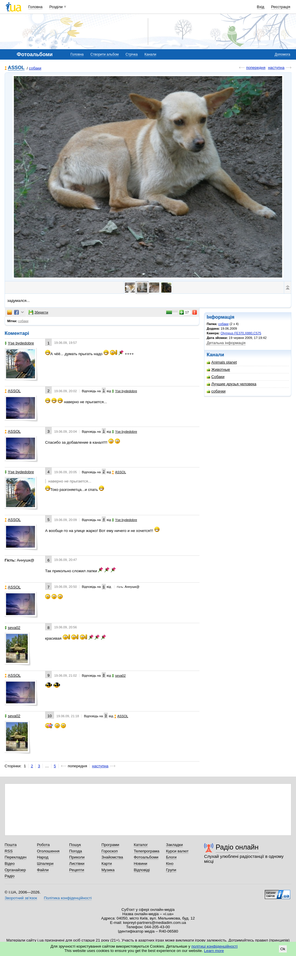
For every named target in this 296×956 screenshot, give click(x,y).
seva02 (12, 627)
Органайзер (15, 870)
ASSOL (16, 67)
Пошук (75, 845)
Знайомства (112, 857)
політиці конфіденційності (214, 946)
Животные (218, 369)
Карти (106, 863)
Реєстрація (280, 7)
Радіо (9, 876)
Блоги (171, 857)
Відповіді (142, 870)
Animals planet (222, 362)
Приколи (76, 857)
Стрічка (131, 54)
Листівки (76, 863)
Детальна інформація (226, 343)
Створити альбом (104, 54)
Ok (282, 949)
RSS (9, 851)
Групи (171, 870)
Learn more (214, 950)
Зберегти (38, 312)
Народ (43, 857)
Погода (75, 851)
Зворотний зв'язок (21, 898)
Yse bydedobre (19, 343)
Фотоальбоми (146, 857)
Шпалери (45, 863)
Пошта (10, 845)
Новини (140, 863)
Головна (35, 7)
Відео (10, 863)
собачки (216, 391)
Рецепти (76, 870)
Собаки (215, 377)
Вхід (260, 7)
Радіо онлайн (237, 847)
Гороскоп (109, 851)
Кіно (169, 863)
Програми (110, 845)
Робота (43, 845)
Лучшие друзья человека (231, 384)
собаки (35, 68)
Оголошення (48, 851)
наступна (276, 67)
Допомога (282, 54)
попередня (255, 67)
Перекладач (15, 857)
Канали (150, 54)
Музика (107, 870)
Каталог (141, 845)
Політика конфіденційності (68, 898)
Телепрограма (147, 851)
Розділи (56, 7)
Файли (43, 870)
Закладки (174, 845)
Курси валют (177, 851)
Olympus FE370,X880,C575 (241, 333)
